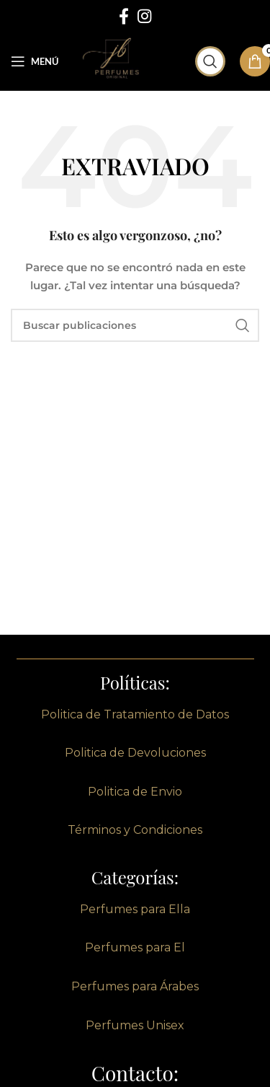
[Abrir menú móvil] (35, 61)
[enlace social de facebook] (123, 16)
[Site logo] (117, 60)
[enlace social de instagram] (144, 16)
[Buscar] (210, 61)
